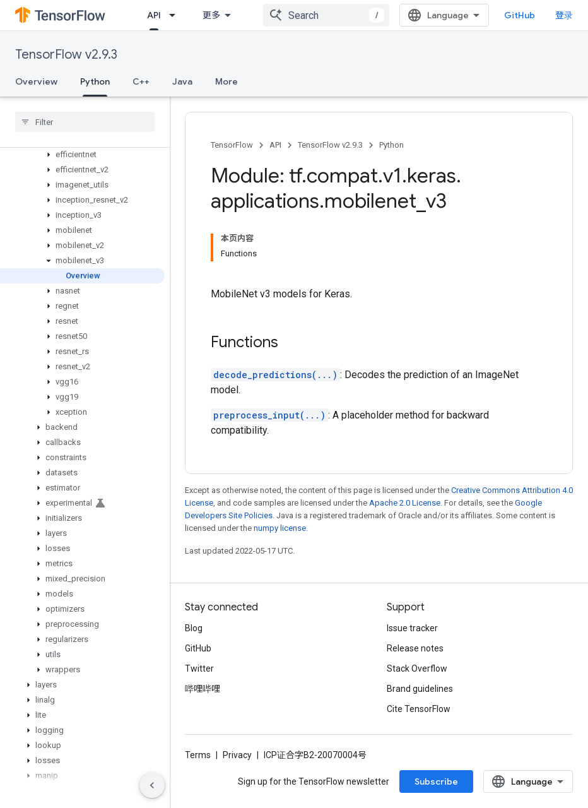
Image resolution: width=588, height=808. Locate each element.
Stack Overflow (417, 668)
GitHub (519, 15)
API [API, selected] (154, 15)
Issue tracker (412, 628)
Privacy (237, 755)
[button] (82, 154)
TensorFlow (232, 145)
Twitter (199, 668)
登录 (564, 15)
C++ (141, 81)
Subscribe (436, 781)
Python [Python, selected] (95, 81)
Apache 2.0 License (404, 503)
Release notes (415, 648)
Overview (36, 81)
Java (182, 81)
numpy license (280, 528)
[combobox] (326, 15)
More (226, 81)
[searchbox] (85, 122)
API (275, 145)
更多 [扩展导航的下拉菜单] (211, 15)
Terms (198, 755)
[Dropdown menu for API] (176, 15)
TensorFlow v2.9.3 (66, 54)
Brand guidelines (420, 689)
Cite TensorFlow (418, 709)
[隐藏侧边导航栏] (152, 785)
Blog (194, 628)
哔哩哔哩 (202, 689)
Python (391, 145)
